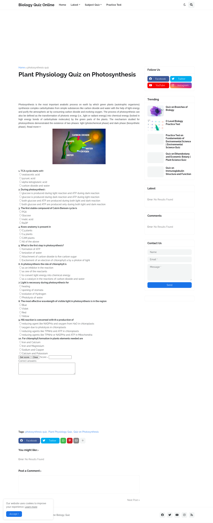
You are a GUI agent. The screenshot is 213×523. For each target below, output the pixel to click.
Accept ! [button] (14, 514)
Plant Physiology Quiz (60, 431)
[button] (184, 5)
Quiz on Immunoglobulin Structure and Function (178, 171)
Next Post (132, 500)
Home (21, 67)
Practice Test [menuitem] (113, 4)
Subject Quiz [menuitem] (92, 4)
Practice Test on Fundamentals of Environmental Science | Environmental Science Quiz (178, 141)
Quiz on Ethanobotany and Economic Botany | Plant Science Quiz (178, 156)
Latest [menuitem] (74, 4)
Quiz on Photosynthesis (86, 431)
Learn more (31, 507)
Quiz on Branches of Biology (177, 108)
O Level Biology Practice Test (174, 122)
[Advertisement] (106, 38)
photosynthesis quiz (38, 67)
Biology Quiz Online (36, 4)
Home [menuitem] (62, 4)
